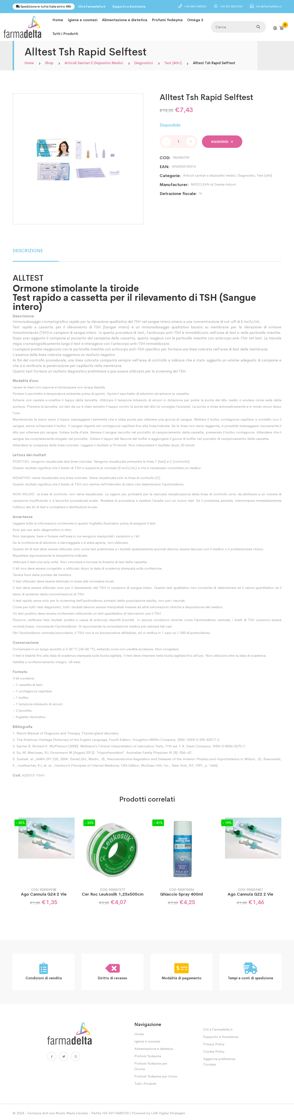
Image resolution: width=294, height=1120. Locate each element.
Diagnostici (143, 61)
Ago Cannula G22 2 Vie (250, 892)
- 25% (20, 821)
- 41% (158, 821)
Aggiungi (222, 139)
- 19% (227, 821)
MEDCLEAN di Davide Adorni (213, 182)
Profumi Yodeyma (167, 19)
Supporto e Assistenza (128, 7)
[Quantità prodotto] (179, 139)
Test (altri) (173, 61)
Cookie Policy (213, 1049)
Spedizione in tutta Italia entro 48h (43, 7)
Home (57, 19)
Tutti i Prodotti (65, 32)
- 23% (89, 821)
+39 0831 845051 (195, 6)
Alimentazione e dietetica (124, 19)
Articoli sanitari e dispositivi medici (94, 61)
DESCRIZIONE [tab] (28, 249)
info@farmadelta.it (268, 6)
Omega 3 (195, 19)
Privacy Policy (213, 1042)
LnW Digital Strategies (168, 1111)
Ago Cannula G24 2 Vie (44, 892)
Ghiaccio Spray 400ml (181, 892)
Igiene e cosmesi (82, 19)
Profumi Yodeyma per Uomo (155, 1074)
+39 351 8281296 (231, 6)
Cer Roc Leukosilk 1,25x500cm (113, 892)
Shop (49, 61)
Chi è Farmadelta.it (91, 7)
